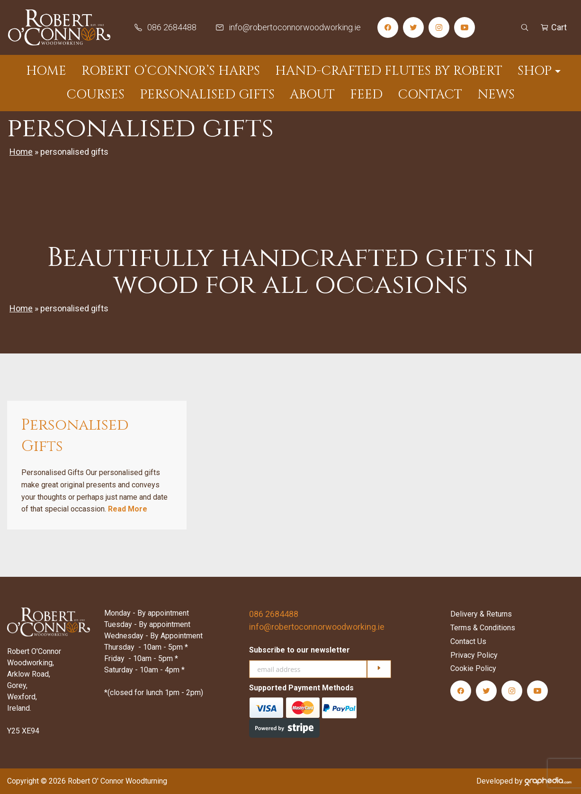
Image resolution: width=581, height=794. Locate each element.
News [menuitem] (496, 94)
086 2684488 (273, 614)
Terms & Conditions (482, 627)
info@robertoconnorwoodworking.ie (316, 627)
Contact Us (468, 641)
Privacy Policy (474, 655)
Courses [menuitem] (95, 94)
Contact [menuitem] (430, 94)
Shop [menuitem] (535, 70)
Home (21, 152)
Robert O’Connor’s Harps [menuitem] (170, 70)
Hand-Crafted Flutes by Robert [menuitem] (388, 70)
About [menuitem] (312, 94)
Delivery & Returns (481, 613)
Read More (127, 508)
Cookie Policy (473, 668)
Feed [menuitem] (366, 94)
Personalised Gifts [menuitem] (207, 94)
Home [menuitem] (46, 70)
